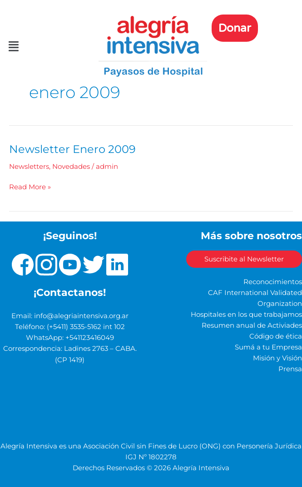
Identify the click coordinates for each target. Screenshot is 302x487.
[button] (15, 46)
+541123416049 (89, 338)
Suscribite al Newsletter (244, 259)
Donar (234, 28)
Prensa (290, 369)
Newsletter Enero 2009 (72, 149)
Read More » (30, 186)
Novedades (71, 166)
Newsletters (29, 166)
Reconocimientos (272, 282)
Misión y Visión (277, 358)
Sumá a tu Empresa (268, 347)
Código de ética (275, 336)
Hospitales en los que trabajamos (246, 314)
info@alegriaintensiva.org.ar (81, 316)
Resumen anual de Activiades (252, 325)
